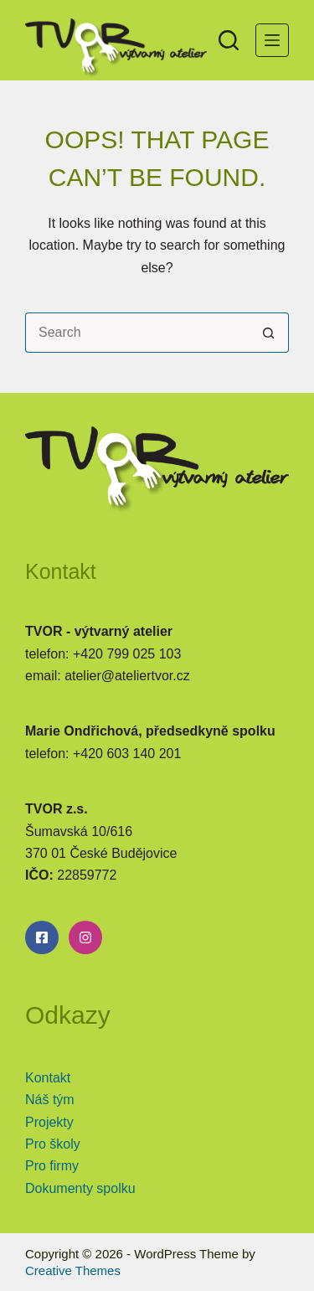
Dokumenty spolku (80, 1188)
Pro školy (52, 1144)
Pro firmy (52, 1166)
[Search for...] (137, 332)
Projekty (49, 1122)
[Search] (229, 40)
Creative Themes (73, 1270)
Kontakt (47, 1078)
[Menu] (272, 40)
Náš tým (50, 1099)
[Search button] (269, 332)
